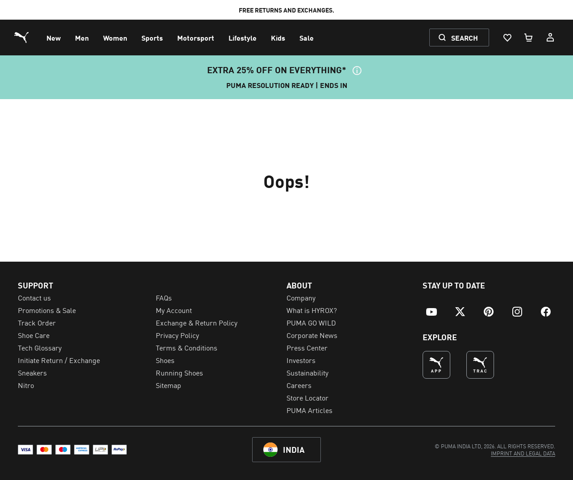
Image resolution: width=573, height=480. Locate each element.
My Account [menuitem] (174, 310)
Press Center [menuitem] (307, 347)
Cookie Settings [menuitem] (42, 397)
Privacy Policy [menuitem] (177, 335)
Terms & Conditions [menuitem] (186, 347)
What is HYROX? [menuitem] (311, 310)
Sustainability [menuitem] (307, 372)
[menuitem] (53, 37)
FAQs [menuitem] (164, 297)
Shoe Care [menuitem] (34, 335)
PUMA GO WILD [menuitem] (311, 322)
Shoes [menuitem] (165, 360)
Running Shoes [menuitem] (179, 372)
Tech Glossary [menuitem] (40, 347)
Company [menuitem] (301, 297)
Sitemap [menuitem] (168, 385)
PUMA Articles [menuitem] (309, 410)
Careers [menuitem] (298, 385)
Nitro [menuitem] (26, 385)
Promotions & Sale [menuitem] (47, 310)
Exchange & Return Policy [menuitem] (196, 322)
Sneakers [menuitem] (32, 372)
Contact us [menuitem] (34, 297)
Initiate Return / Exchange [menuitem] (59, 360)
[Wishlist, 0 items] (507, 37)
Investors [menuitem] (301, 360)
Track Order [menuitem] (37, 322)
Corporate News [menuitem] (311, 335)
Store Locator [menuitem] (307, 397)
